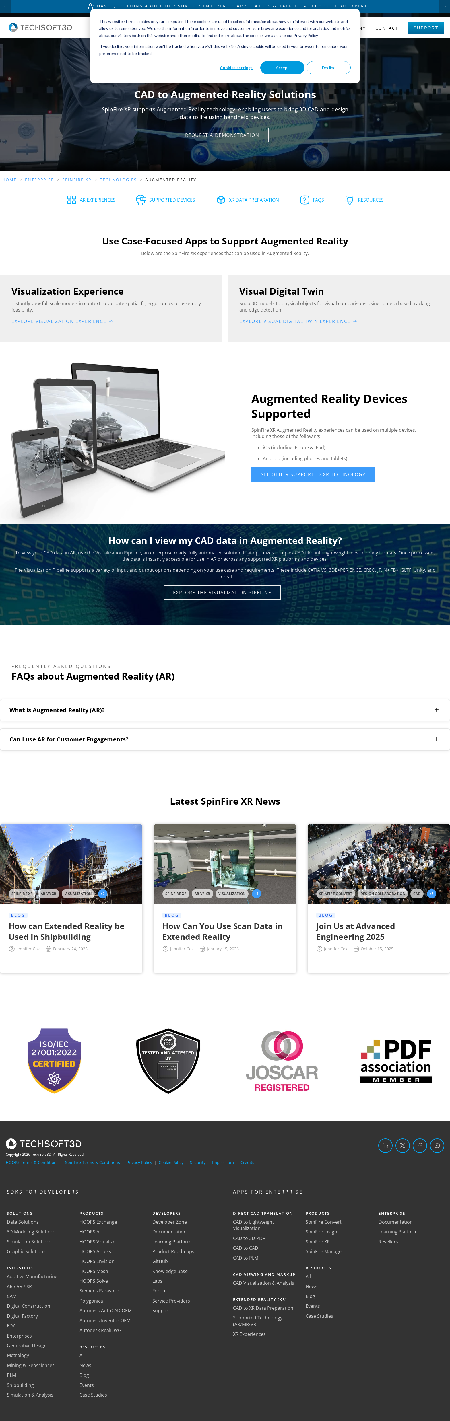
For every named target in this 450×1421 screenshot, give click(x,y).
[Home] (40, 30)
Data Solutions (23, 1222)
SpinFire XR (318, 1242)
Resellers (388, 1242)
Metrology (18, 1355)
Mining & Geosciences (31, 1365)
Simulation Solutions (29, 1242)
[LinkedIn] (385, 1145)
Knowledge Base (170, 1271)
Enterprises (19, 1336)
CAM (12, 1296)
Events (86, 1385)
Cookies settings (236, 67)
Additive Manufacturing (32, 1276)
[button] (222, 135)
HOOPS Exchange (98, 1222)
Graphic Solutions (26, 1251)
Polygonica (91, 1301)
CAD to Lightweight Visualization (253, 1225)
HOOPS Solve (93, 1281)
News (85, 1365)
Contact (386, 28)
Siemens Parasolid (99, 1291)
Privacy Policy (139, 1162)
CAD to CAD (245, 1248)
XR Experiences (249, 1334)
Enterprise (39, 179)
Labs (157, 1281)
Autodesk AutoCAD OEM (105, 1310)
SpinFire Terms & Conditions (92, 1162)
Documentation (169, 1232)
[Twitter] (402, 1145)
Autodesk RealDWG (100, 1330)
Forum (159, 1291)
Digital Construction (28, 1306)
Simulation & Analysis (30, 1395)
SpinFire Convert (324, 1222)
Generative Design (27, 1345)
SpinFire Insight (322, 1232)
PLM (11, 1375)
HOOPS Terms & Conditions (32, 1162)
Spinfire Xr (77, 179)
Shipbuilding (20, 1385)
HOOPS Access (95, 1251)
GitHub (160, 1261)
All (82, 1355)
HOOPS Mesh (93, 1271)
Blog (84, 1375)
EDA (11, 1326)
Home (9, 179)
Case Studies (93, 1395)
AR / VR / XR (19, 1286)
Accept (282, 67)
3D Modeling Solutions (31, 1232)
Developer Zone (169, 1222)
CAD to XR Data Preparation (263, 1308)
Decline (328, 67)
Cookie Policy (171, 1162)
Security (197, 1162)
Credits (247, 1162)
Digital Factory (22, 1316)
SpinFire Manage (324, 1251)
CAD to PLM (245, 1258)
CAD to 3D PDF (249, 1238)
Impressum (223, 1162)
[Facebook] (420, 1145)
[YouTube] (437, 1145)
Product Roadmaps (173, 1251)
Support (426, 28)
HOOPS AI (89, 1232)
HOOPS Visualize (97, 1242)
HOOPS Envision (97, 1261)
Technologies (118, 179)
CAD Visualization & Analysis (263, 1283)
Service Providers (171, 1301)
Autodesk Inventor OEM (105, 1320)
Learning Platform (171, 1242)
